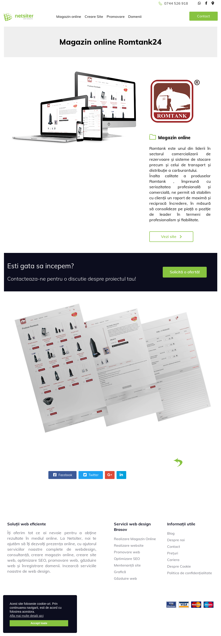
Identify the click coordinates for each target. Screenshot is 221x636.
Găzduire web (125, 578)
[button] (46, 616)
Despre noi (176, 540)
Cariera (173, 559)
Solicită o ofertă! (185, 271)
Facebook (62, 474)
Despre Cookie (179, 566)
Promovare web (127, 552)
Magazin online (68, 16)
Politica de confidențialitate (189, 573)
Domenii (135, 16)
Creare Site (94, 16)
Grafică (120, 572)
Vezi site (171, 236)
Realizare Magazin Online (135, 539)
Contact (203, 16)
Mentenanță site (127, 565)
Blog (171, 533)
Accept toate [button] (39, 623)
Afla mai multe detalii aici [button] (27, 616)
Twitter (90, 474)
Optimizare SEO (127, 558)
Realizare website (129, 545)
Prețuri (172, 553)
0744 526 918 (176, 3)
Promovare (116, 16)
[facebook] (206, 3)
